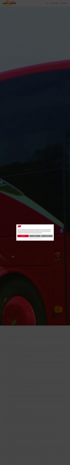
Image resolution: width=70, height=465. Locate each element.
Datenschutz (36, 238)
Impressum (40, 238)
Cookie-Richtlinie (30, 238)
